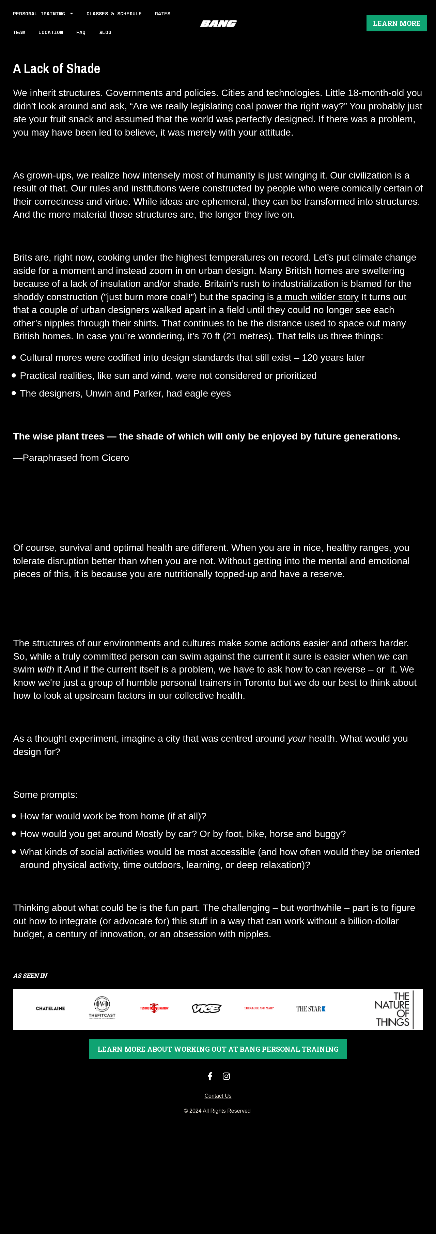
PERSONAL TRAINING (43, 22)
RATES (20, 40)
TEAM (48, 40)
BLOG (134, 40)
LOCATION (79, 40)
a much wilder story (318, 314)
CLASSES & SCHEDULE (114, 22)
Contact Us (217, 1113)
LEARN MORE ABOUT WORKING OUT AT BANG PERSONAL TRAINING (218, 1066)
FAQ (109, 40)
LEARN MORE (397, 31)
